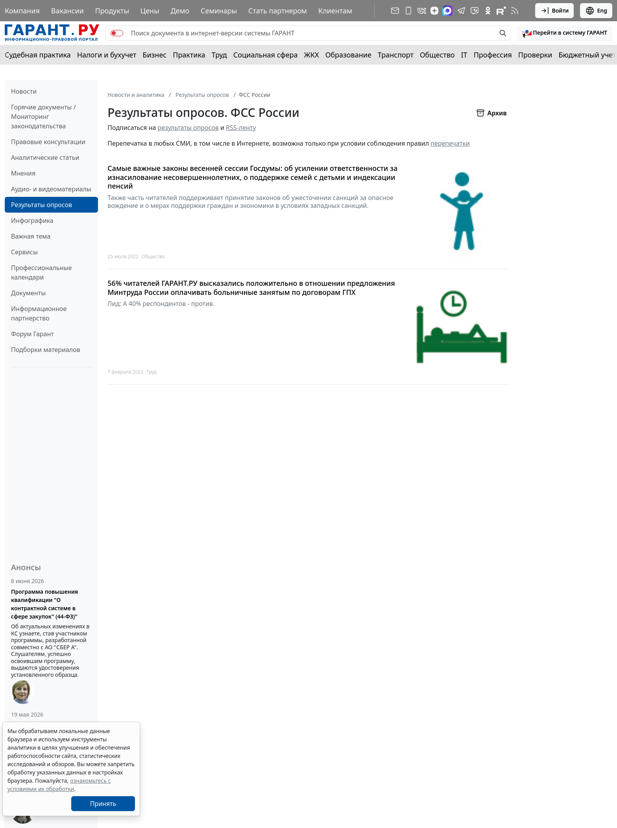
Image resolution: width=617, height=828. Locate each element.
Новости (24, 91)
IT (464, 54)
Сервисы (24, 252)
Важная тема (31, 236)
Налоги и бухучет (107, 54)
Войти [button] (554, 10)
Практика (189, 54)
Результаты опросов (41, 204)
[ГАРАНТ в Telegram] (461, 10)
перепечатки (449, 143)
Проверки (535, 54)
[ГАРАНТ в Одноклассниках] (488, 10)
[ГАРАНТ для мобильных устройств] (408, 10)
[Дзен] (434, 11)
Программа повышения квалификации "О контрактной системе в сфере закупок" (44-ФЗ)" (44, 604)
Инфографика (32, 220)
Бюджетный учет (587, 54)
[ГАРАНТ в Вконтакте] (422, 10)
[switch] (117, 33)
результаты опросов (188, 127)
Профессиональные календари (41, 272)
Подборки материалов (45, 349)
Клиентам (335, 10)
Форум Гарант (32, 334)
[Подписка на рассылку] (395, 10)
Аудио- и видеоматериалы (51, 189)
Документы (28, 293)
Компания (22, 10)
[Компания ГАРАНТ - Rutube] (501, 10)
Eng (596, 10)
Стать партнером (277, 10)
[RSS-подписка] (514, 10)
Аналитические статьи (45, 157)
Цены (149, 10)
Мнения (23, 173)
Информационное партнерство (39, 313)
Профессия (493, 54)
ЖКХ (311, 54)
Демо (180, 10)
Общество (437, 54)
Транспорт (396, 54)
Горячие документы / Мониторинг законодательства (43, 116)
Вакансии (67, 10)
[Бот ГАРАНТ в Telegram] (474, 10)
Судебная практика (38, 54)
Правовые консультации (48, 141)
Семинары (219, 10)
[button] (564, 33)
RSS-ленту (241, 127)
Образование (348, 54)
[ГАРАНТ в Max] (447, 11)
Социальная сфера (265, 54)
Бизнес (154, 54)
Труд (219, 54)
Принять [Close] (103, 803)
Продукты (112, 10)
